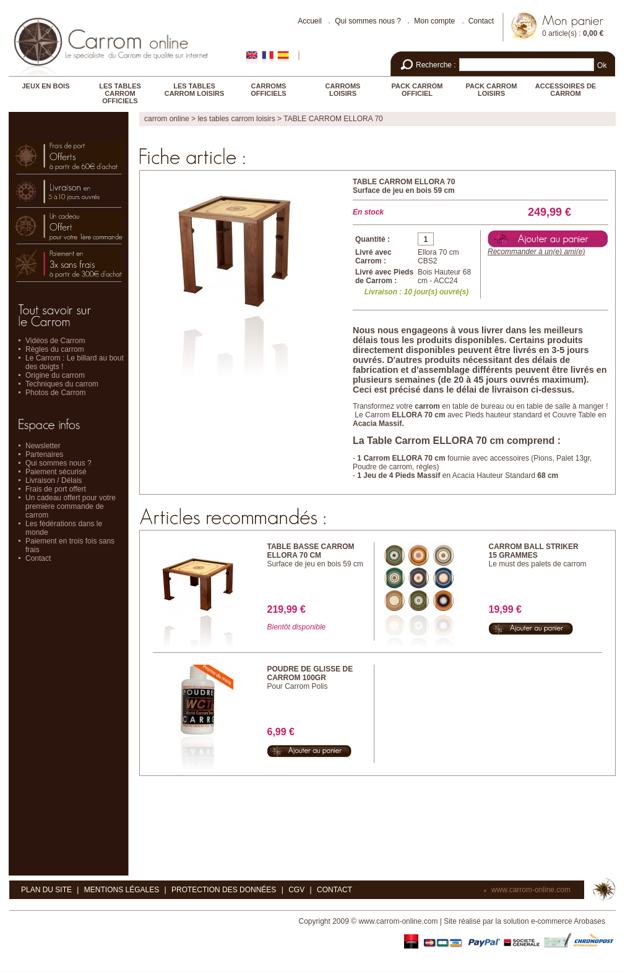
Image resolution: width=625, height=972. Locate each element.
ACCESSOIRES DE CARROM (565, 89)
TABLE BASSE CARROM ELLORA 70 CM (311, 551)
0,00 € (593, 33)
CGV (296, 889)
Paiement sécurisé (56, 471)
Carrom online (166, 118)
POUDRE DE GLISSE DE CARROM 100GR (310, 673)
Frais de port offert (55, 489)
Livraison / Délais (53, 480)
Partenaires (44, 454)
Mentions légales (121, 889)
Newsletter (43, 445)
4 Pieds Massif (415, 475)
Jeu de (376, 475)
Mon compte (434, 21)
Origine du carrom (55, 375)
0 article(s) (559, 33)
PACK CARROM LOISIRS (491, 89)
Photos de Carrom (55, 392)
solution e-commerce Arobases (554, 921)
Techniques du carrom (61, 384)
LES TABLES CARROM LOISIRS (195, 89)
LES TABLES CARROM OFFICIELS (120, 93)
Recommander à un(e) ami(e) (536, 251)
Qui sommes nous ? (368, 21)
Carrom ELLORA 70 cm (404, 458)
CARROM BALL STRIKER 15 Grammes (534, 551)
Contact (481, 21)
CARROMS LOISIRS (343, 89)
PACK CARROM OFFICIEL (417, 89)
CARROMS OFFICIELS (268, 89)
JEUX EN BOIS (45, 86)
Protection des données (223, 889)
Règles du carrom (54, 349)
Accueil (310, 21)
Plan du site (46, 889)
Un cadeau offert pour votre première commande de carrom (70, 506)
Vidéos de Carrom (55, 340)
